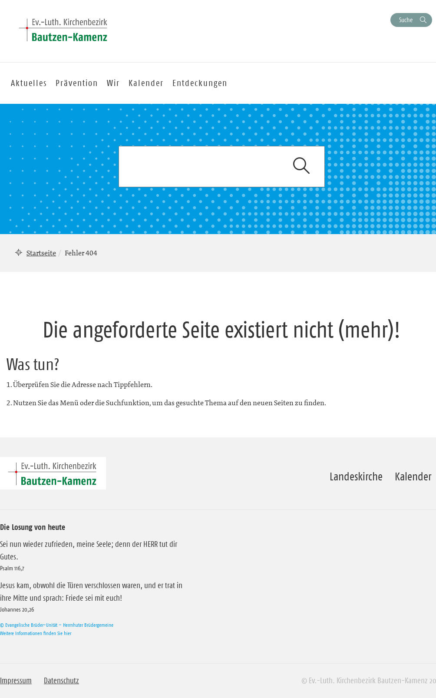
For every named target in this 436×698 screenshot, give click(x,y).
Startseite (41, 253)
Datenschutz (61, 680)
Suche (406, 20)
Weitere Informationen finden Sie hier (35, 633)
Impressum (16, 680)
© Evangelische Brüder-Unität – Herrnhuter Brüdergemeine (56, 625)
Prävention (77, 83)
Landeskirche (356, 476)
